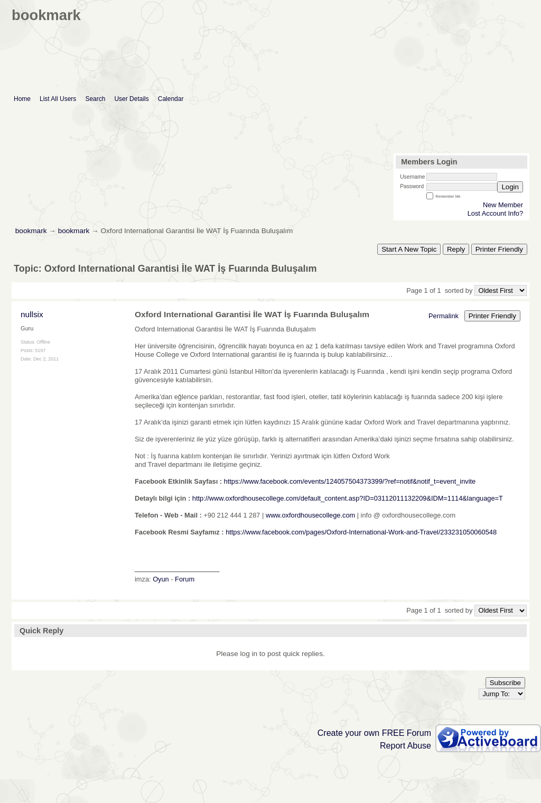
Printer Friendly (499, 249)
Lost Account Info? (495, 213)
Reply (456, 249)
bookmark (31, 231)
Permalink (443, 316)
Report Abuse (405, 745)
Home (22, 99)
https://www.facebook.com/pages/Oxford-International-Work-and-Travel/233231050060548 (361, 532)
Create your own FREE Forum (374, 732)
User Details (131, 99)
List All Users (58, 99)
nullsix (32, 314)
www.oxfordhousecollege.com (310, 515)
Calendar (171, 99)
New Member (503, 205)
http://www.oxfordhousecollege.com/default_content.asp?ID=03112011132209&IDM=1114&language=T (347, 498)
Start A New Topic (408, 249)
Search (95, 99)
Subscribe (505, 683)
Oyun (161, 579)
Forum (184, 579)
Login (510, 187)
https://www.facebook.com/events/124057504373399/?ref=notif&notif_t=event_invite (350, 481)
